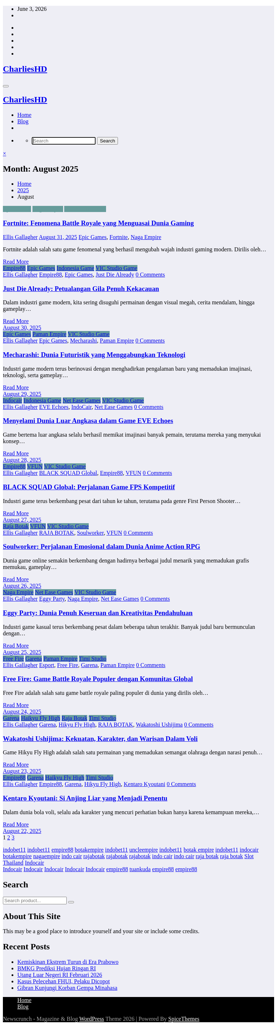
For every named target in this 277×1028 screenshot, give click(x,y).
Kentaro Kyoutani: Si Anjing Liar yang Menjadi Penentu (85, 798)
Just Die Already (115, 275)
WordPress (91, 1019)
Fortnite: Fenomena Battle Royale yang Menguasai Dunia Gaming (98, 223)
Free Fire (13, 659)
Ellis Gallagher (20, 237)
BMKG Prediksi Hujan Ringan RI (56, 968)
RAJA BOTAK (56, 533)
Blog (22, 121)
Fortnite (119, 237)
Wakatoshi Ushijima (159, 725)
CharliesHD (25, 69)
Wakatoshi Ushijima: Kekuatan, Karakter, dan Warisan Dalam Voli (100, 738)
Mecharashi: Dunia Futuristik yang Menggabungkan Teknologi (94, 354)
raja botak (207, 856)
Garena (33, 659)
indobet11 (14, 850)
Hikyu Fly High (77, 725)
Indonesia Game (75, 268)
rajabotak (94, 856)
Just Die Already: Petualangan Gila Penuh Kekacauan (81, 288)
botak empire (199, 850)
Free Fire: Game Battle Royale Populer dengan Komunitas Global (98, 679)
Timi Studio (92, 659)
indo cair (72, 856)
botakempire (89, 850)
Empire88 (14, 268)
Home (24, 115)
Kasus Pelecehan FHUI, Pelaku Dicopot (63, 981)
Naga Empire (47, 209)
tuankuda (140, 869)
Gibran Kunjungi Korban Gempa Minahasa (67, 988)
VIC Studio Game (85, 209)
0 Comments (150, 275)
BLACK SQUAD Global (68, 473)
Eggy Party (52, 599)
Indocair (12, 400)
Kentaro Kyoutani (144, 784)
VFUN (35, 466)
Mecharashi (83, 340)
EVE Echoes (53, 407)
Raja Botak (16, 526)
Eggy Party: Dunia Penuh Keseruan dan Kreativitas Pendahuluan (98, 613)
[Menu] (6, 86)
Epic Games (17, 209)
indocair (248, 850)
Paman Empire (49, 334)
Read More (16, 262)
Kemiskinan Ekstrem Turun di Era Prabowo (67, 962)
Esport (46, 665)
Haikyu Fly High (40, 718)
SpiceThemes (183, 1019)
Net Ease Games (82, 400)
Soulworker (90, 533)
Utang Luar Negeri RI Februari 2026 (59, 975)
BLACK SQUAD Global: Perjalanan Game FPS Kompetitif (89, 487)
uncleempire (143, 850)
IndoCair (81, 407)
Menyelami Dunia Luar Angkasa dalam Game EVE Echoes (88, 420)
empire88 (62, 850)
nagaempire (46, 856)
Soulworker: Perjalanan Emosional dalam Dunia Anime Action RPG (101, 546)
